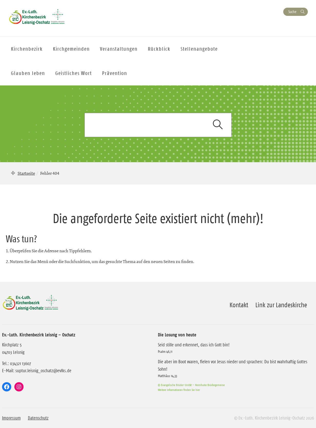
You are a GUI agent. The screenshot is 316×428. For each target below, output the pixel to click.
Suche (292, 11)
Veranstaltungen (119, 49)
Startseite (26, 173)
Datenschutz (38, 418)
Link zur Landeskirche (281, 305)
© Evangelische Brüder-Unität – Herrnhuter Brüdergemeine (191, 385)
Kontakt (239, 305)
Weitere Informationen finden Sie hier (179, 390)
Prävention (114, 73)
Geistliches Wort (73, 73)
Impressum (11, 418)
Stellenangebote (199, 49)
